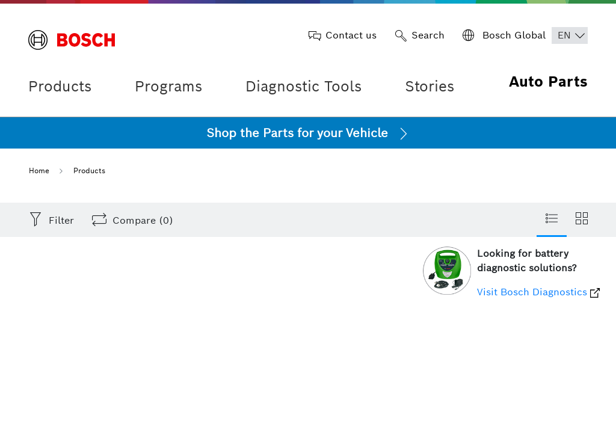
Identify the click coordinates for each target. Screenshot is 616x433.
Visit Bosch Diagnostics (538, 292)
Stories (429, 86)
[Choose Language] (570, 35)
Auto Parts (548, 81)
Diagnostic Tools (303, 86)
